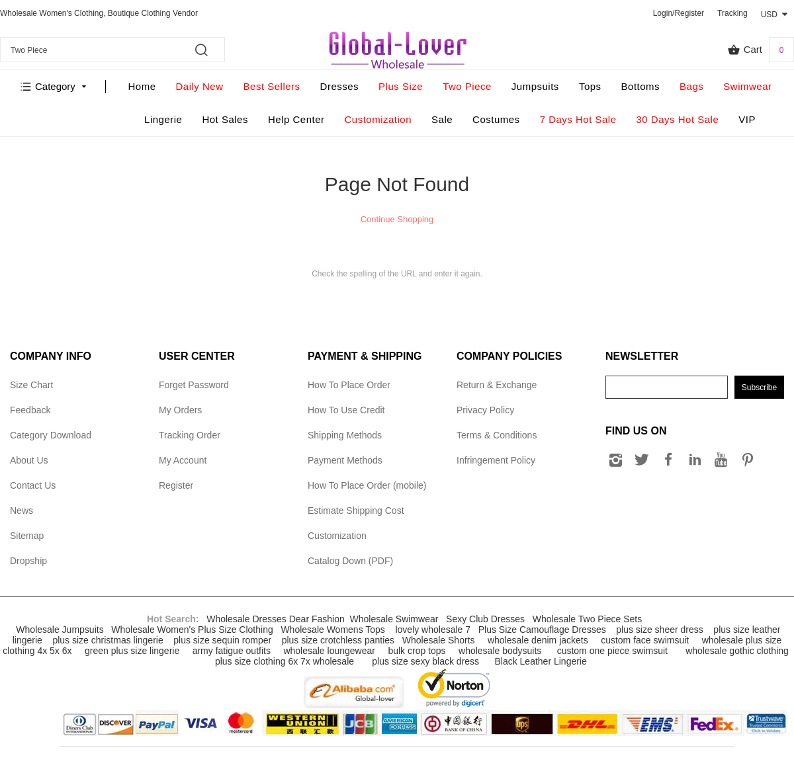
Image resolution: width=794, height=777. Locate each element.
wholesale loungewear (329, 650)
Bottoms (640, 86)
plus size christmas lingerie (107, 640)
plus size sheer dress (659, 629)
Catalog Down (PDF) (350, 560)
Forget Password (194, 385)
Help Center (296, 119)
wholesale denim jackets (538, 640)
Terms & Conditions (497, 435)
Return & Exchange (497, 385)
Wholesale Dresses (246, 619)
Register (176, 485)
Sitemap (27, 535)
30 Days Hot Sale (678, 119)
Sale (442, 119)
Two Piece (467, 86)
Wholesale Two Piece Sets (587, 619)
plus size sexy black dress (425, 661)
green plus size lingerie (132, 650)
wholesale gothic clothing (737, 650)
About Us (29, 460)
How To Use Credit (346, 410)
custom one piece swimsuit (612, 650)
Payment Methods (345, 460)
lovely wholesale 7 (432, 629)
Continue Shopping (397, 219)
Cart (760, 49)
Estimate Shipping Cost (356, 510)
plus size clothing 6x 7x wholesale (284, 661)
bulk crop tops (416, 650)
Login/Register (678, 13)
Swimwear (747, 86)
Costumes (496, 119)
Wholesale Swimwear (394, 619)
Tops (590, 86)
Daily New (200, 86)
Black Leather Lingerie (540, 661)
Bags (691, 86)
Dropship (28, 560)
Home (142, 86)
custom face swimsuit (645, 640)
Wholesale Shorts (438, 640)
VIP (747, 119)
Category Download (50, 435)
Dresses (339, 86)
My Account (182, 460)
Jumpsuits (535, 86)
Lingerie (163, 119)
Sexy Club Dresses (485, 619)
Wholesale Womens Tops (332, 629)
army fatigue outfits (232, 650)
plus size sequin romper (222, 640)
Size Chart (31, 385)
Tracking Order (189, 435)
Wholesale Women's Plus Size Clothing (192, 629)
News (21, 510)
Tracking (732, 13)
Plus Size (400, 86)
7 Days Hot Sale (578, 119)
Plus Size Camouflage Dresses (542, 629)
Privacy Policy (485, 410)
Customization (378, 119)
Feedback (30, 410)
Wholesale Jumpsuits (59, 629)
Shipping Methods (345, 435)
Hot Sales (225, 119)
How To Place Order (349, 385)
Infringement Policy (496, 460)
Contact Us (33, 485)
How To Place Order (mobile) (367, 485)
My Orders (180, 410)
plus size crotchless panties (338, 640)
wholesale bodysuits (500, 650)
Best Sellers (271, 86)
